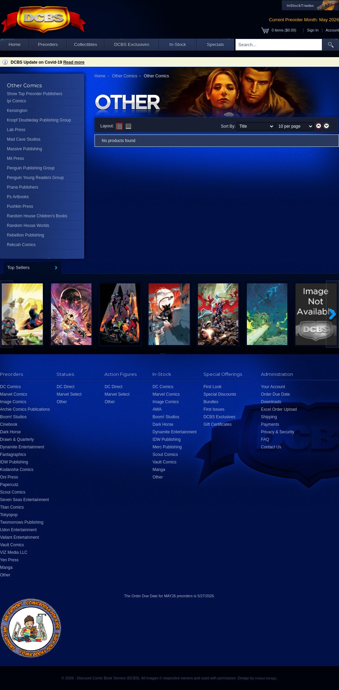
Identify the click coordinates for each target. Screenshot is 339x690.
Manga (6, 567)
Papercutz (9, 484)
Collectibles (85, 44)
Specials (215, 44)
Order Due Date (275, 394)
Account (332, 30)
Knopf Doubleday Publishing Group (39, 120)
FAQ (265, 439)
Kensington (17, 110)
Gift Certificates (217, 424)
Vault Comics (12, 544)
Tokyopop (8, 514)
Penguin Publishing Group (30, 168)
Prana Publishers (22, 187)
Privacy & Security (277, 432)
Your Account (273, 386)
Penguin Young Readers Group (35, 177)
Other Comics (124, 76)
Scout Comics (12, 492)
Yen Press (9, 560)
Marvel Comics (13, 394)
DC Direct (65, 386)
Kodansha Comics (16, 469)
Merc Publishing (166, 447)
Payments (270, 424)
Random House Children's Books (37, 216)
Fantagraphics (13, 454)
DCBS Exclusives (131, 44)
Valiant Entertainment (19, 537)
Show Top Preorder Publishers (34, 93)
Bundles (210, 401)
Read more (74, 62)
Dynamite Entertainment (22, 447)
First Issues (213, 409)
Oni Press (9, 477)
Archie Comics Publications (25, 409)
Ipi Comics (16, 101)
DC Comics (10, 386)
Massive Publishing (24, 148)
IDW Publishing (14, 462)
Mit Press (15, 158)
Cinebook (8, 424)
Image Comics (13, 401)
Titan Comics (12, 507)
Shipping (269, 416)
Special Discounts (219, 394)
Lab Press (16, 129)
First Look (212, 386)
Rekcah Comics (21, 244)
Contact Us (271, 447)
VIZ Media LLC (13, 552)
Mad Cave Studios (23, 139)
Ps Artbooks (18, 196)
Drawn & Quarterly (17, 439)
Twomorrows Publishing (21, 522)
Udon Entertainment (18, 529)
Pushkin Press (20, 206)
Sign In (313, 30)
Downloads (271, 401)
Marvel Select (68, 394)
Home (15, 44)
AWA (156, 409)
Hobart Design (265, 678)
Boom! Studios (13, 416)
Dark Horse (10, 432)
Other (5, 575)
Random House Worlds (28, 225)
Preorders (48, 44)
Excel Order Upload (279, 409)
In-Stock (178, 44)
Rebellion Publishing (25, 235)
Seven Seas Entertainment (24, 499)
